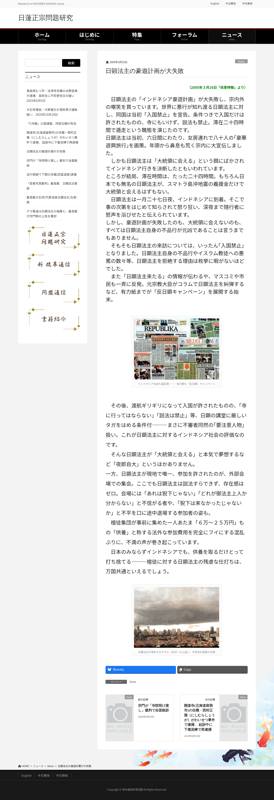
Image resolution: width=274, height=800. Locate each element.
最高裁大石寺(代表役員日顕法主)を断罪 (51, 199)
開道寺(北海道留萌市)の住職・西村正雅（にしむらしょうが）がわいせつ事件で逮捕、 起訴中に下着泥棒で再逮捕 (52, 137)
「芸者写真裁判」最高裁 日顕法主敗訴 (52, 185)
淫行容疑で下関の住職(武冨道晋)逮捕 (51, 174)
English (214, 3)
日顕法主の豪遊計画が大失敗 (46, 151)
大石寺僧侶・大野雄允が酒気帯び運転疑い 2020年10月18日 (52, 112)
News (241, 61)
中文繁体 (231, 3)
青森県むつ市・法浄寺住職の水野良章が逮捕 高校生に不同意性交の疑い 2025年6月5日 (52, 96)
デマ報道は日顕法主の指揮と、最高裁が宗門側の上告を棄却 (52, 213)
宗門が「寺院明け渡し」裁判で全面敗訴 (52, 162)
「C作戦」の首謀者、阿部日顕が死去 (51, 123)
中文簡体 (247, 3)
